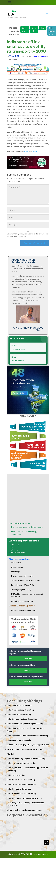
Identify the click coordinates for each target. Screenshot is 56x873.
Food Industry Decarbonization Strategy (24, 798)
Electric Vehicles (40, 56)
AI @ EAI (10, 754)
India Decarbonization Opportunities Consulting (27, 735)
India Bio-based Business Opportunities (26, 676)
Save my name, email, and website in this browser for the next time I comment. (27, 235)
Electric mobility (17, 567)
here (26, 151)
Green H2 (34, 29)
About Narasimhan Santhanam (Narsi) (23, 261)
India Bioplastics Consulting (19, 789)
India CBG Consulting (16, 775)
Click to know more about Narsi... (28, 329)
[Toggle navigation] (9, 2)
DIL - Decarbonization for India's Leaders (27, 527)
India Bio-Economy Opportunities (23, 610)
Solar (43, 28)
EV (12, 547)
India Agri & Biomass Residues (22, 665)
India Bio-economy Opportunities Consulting (26, 758)
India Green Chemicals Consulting (21, 793)
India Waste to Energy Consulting (21, 784)
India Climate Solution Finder (22, 601)
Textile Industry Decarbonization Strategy (25, 749)
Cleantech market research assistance (25, 580)
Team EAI (14, 56)
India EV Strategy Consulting (19, 714)
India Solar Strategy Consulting (20, 710)
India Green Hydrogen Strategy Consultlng (25, 723)
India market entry (18, 553)
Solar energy (16, 562)
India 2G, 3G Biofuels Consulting (21, 780)
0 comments (12, 59)
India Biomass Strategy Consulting (22, 719)
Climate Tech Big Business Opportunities (24, 810)
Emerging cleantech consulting (22, 576)
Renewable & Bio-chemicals (19, 740)
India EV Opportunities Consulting (21, 763)
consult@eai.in (18, 360)
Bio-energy (24, 29)
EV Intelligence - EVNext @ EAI (22, 585)
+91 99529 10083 (18, 349)
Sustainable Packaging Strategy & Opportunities (28, 745)
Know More (28, 659)
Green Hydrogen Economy (21, 589)
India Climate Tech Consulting (20, 705)
